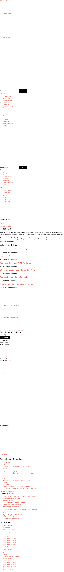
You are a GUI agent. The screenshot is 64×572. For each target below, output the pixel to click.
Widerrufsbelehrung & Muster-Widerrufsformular (16, 472)
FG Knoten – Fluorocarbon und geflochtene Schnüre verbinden (20, 496)
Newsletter (6, 536)
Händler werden (7, 535)
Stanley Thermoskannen (9, 529)
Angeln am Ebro (6, 256)
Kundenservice (5, 13)
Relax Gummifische (8, 546)
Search (2, 91)
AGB (4, 464)
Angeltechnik (6, 102)
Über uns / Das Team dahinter (11, 533)
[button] (32, 111)
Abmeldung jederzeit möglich (9, 317)
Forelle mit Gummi (8, 500)
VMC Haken (6, 531)
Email (1, 334)
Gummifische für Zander (9, 540)
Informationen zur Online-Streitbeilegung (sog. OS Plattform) (19, 474)
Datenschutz (6, 462)
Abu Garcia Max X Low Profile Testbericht (15, 263)
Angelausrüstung (7, 100)
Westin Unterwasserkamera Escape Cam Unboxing (18, 270)
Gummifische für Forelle (9, 544)
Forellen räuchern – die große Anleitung (14, 277)
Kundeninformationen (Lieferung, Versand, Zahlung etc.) (18, 466)
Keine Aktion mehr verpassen (9, 305)
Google (3, 440)
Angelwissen (6, 98)
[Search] (23, 91)
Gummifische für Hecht (9, 542)
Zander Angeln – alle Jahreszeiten (12, 504)
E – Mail (4, 357)
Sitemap (5, 468)
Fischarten (6, 104)
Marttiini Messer (7, 525)
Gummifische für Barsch (9, 538)
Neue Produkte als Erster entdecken (11, 330)
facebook (3, 454)
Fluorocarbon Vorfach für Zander (11, 498)
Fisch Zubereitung (8, 106)
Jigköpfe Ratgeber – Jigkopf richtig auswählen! (16, 502)
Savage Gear (6, 527)
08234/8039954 (6, 38)
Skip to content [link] (4, 1)
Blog (2, 50)
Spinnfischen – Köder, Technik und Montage (16, 284)
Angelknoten (6, 108)
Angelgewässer (7, 96)
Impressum (6, 470)
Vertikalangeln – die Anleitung (11, 506)
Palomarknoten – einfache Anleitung (13, 249)
